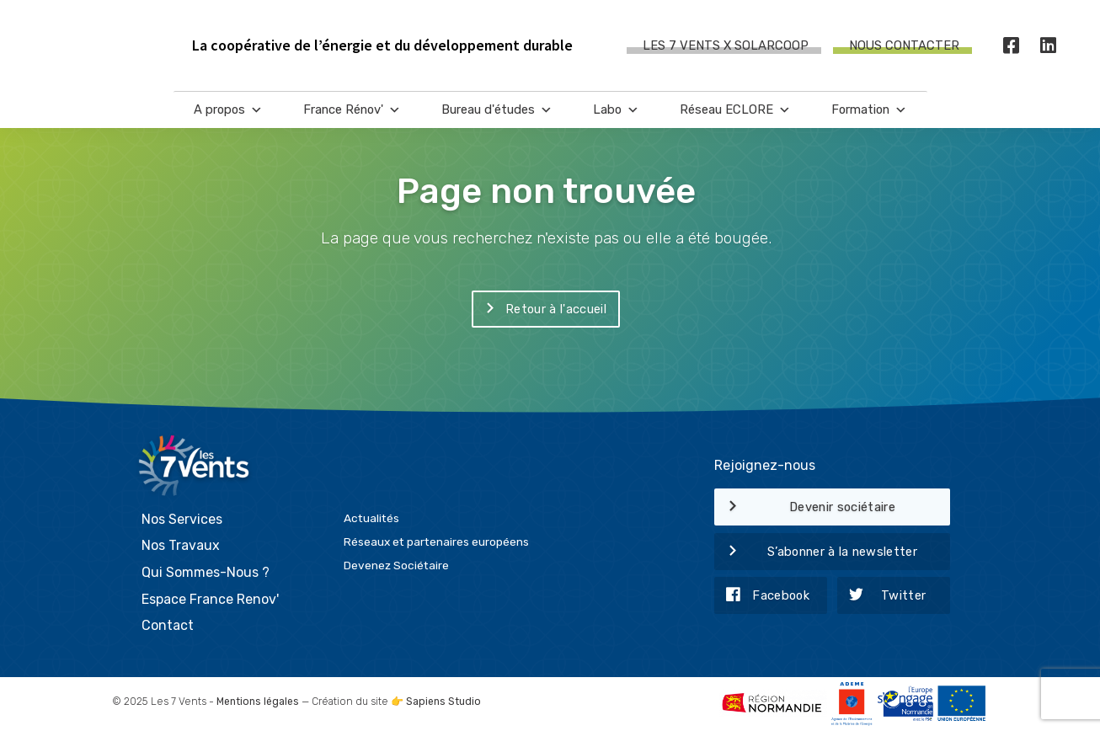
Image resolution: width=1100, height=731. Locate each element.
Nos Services (182, 519)
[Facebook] (1011, 46)
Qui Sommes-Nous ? (206, 572)
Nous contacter (904, 45)
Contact (168, 625)
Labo (616, 110)
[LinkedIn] (1048, 46)
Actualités (371, 518)
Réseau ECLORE (735, 110)
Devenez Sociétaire (396, 565)
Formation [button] (869, 110)
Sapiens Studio (443, 701)
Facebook (761, 596)
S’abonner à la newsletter (815, 552)
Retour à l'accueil (539, 310)
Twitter (881, 596)
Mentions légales (257, 701)
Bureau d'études (497, 110)
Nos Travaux (181, 545)
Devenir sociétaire (804, 508)
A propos (228, 110)
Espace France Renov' (210, 599)
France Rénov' (352, 110)
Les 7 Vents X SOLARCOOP (726, 45)
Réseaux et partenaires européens (436, 541)
